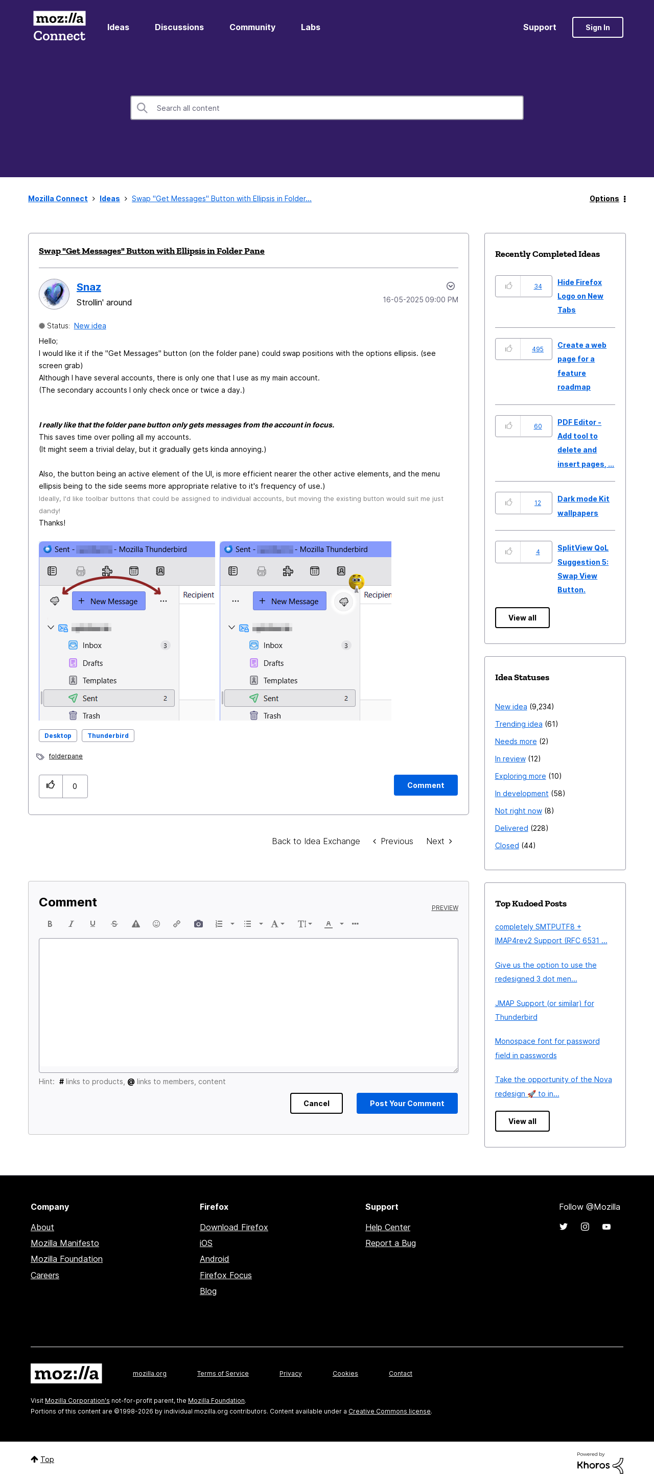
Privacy (290, 1373)
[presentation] (50, 924)
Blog (208, 1291)
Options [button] (604, 198)
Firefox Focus (226, 1275)
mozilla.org (150, 1373)
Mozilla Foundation (67, 1259)
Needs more (516, 741)
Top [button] (47, 1459)
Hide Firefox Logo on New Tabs (580, 296)
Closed (507, 845)
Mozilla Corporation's (77, 1400)
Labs (310, 27)
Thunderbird (108, 735)
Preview (445, 908)
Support (539, 27)
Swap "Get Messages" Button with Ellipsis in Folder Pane (152, 250)
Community (252, 27)
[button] (215, 631)
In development (522, 793)
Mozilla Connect (59, 27)
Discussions (179, 27)
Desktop (58, 735)
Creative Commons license (389, 1411)
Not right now (518, 810)
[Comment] (426, 785)
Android (214, 1259)
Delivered (511, 828)
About (42, 1227)
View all (522, 617)
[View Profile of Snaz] (89, 287)
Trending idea (519, 724)
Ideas (118, 27)
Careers (45, 1275)
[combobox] (327, 107)
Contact (400, 1373)
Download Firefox (234, 1227)
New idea (90, 325)
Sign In (598, 27)
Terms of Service (223, 1373)
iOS (206, 1243)
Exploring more (520, 776)
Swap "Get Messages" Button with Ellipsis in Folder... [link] (222, 198)
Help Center (387, 1227)
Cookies (345, 1373)
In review (510, 758)
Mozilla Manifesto (65, 1243)
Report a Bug (390, 1243)
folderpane (66, 756)
